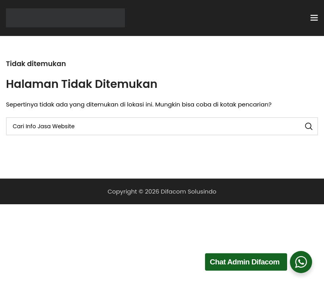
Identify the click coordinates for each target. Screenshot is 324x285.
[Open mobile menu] (314, 18)
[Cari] (162, 126)
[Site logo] (65, 17)
